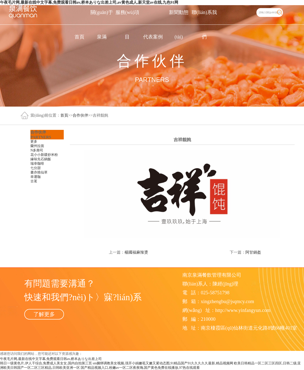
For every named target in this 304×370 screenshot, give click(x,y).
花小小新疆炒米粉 (44, 155)
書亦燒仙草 (39, 172)
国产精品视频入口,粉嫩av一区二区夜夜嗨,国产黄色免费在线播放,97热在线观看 (140, 368)
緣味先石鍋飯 (40, 159)
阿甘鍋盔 (253, 252)
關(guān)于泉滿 (101, 17)
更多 (33, 141)
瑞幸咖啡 (37, 163)
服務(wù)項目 (127, 17)
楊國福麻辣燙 (136, 252)
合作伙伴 (80, 115)
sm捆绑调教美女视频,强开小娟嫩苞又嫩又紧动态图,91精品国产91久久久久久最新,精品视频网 (163, 363)
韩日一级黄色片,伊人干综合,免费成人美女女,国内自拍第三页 (46, 363)
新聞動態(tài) (179, 17)
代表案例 (153, 36)
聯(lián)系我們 (204, 17)
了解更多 (44, 314)
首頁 (79, 36)
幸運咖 (35, 177)
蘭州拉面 (37, 146)
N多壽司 (36, 150)
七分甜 (35, 168)
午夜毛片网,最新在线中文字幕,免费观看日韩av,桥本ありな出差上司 (51, 359)
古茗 (33, 181)
